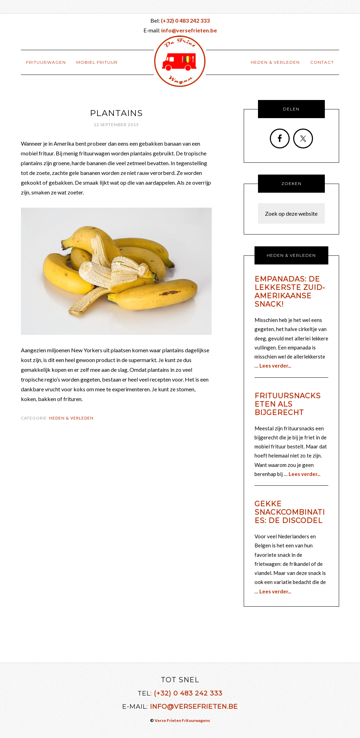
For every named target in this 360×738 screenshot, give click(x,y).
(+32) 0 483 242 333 (188, 693)
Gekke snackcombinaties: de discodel (290, 512)
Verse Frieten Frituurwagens (182, 720)
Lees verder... (275, 365)
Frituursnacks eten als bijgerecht (288, 404)
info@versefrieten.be (194, 706)
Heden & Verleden (71, 418)
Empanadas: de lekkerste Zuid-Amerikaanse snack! (290, 291)
